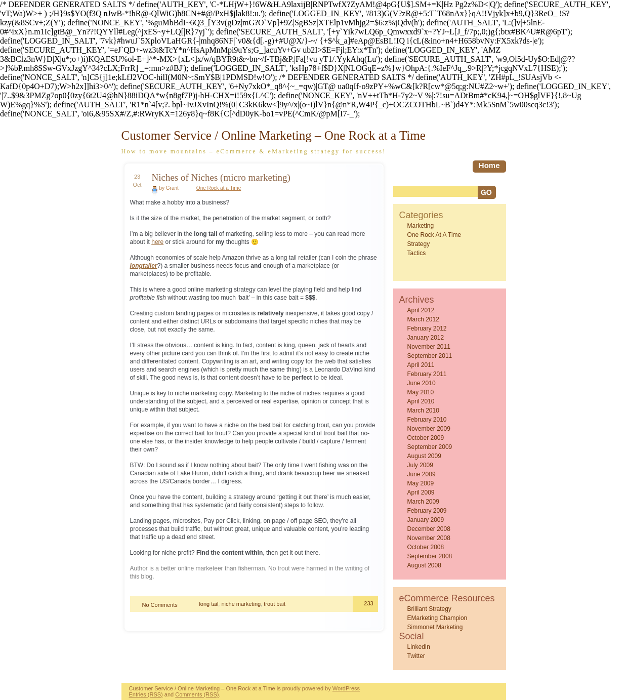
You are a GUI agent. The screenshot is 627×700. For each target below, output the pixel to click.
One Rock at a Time (218, 188)
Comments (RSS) (197, 694)
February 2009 (427, 510)
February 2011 (427, 374)
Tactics (416, 253)
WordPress (346, 688)
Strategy (418, 244)
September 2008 (429, 556)
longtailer (143, 265)
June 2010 (421, 383)
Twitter (416, 656)
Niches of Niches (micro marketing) (221, 177)
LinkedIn (418, 646)
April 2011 (421, 364)
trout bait (274, 604)
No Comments (160, 605)
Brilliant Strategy (429, 608)
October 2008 (425, 547)
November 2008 (428, 538)
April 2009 (421, 492)
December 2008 (428, 528)
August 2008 (424, 565)
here (157, 241)
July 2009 (420, 465)
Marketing (420, 225)
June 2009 (421, 474)
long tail (208, 604)
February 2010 (427, 419)
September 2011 (429, 355)
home (489, 165)
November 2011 (428, 346)
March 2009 (423, 501)
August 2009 (424, 456)
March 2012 (423, 319)
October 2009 (425, 437)
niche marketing (241, 604)
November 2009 (428, 428)
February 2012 (427, 328)
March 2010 (423, 410)
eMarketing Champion (437, 618)
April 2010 (421, 401)
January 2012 (425, 337)
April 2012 (421, 310)
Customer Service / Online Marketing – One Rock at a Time (273, 135)
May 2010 (420, 392)
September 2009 (429, 446)
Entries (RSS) (146, 694)
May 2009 (420, 483)
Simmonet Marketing (435, 627)
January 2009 (425, 519)
